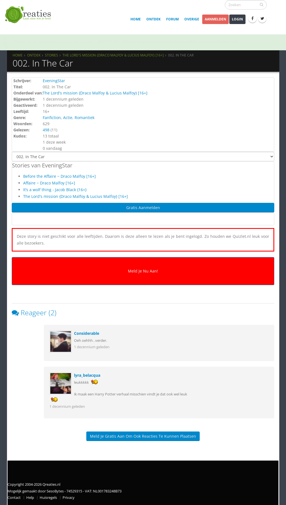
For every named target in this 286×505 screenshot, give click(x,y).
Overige (191, 19)
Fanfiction (52, 117)
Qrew (20, 41)
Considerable (86, 333)
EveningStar (54, 80)
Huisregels (48, 497)
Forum (172, 19)
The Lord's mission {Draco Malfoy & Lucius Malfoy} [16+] (113, 55)
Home (135, 19)
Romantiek (84, 117)
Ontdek (153, 19)
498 (46, 129)
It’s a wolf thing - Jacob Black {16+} (55, 189)
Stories (51, 55)
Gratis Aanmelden (143, 207)
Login (237, 19)
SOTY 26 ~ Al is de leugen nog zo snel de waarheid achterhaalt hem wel (168, 41)
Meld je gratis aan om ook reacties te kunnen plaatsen (143, 436)
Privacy (69, 497)
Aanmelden (215, 19)
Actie (67, 117)
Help (30, 497)
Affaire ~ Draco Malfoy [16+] (49, 183)
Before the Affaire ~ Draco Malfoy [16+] (59, 176)
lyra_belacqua (87, 375)
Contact (14, 497)
